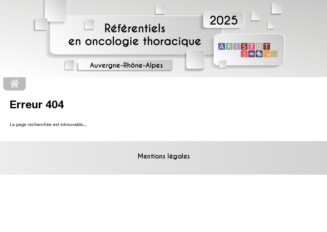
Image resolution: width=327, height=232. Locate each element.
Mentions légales (164, 156)
